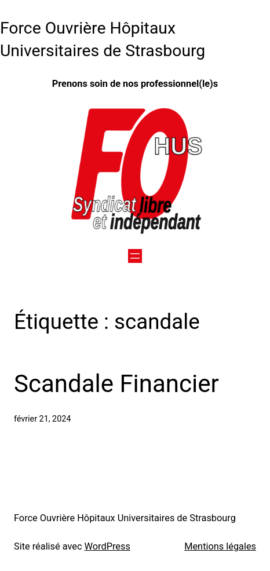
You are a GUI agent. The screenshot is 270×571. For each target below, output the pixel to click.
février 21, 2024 (42, 418)
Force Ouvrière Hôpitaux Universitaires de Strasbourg (125, 518)
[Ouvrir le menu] (135, 256)
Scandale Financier (116, 383)
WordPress (107, 546)
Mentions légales (220, 546)
